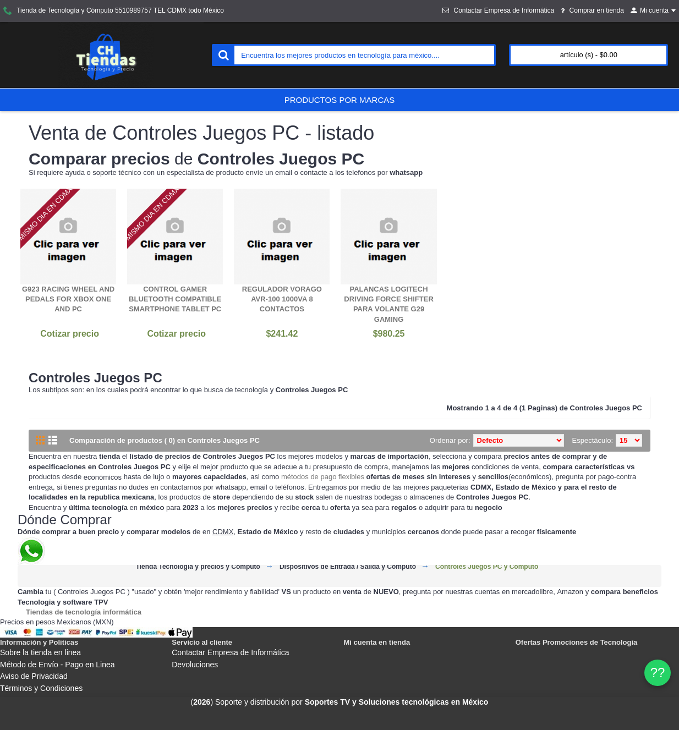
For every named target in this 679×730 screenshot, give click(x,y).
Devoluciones (195, 664)
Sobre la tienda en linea (40, 652)
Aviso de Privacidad (34, 676)
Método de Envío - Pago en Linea (57, 664)
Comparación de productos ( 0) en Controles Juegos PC (164, 440)
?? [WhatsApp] (657, 672)
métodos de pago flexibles (322, 477)
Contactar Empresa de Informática (230, 652)
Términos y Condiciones (41, 688)
